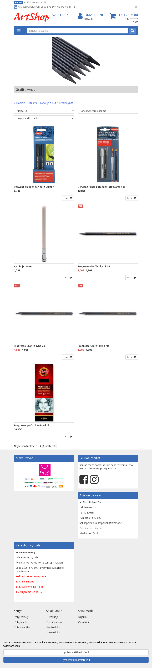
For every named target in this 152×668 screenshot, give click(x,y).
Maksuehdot (53, 632)
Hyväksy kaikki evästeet (75, 659)
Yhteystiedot (21, 622)
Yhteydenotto (22, 627)
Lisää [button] (66, 198)
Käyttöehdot (53, 627)
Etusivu (33, 102)
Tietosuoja (52, 617)
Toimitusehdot (54, 622)
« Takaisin (19, 102)
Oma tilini (90, 14)
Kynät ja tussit (48, 102)
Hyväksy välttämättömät (76, 652)
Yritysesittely (21, 617)
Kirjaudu (89, 19)
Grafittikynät (66, 102)
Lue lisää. (26, 645)
